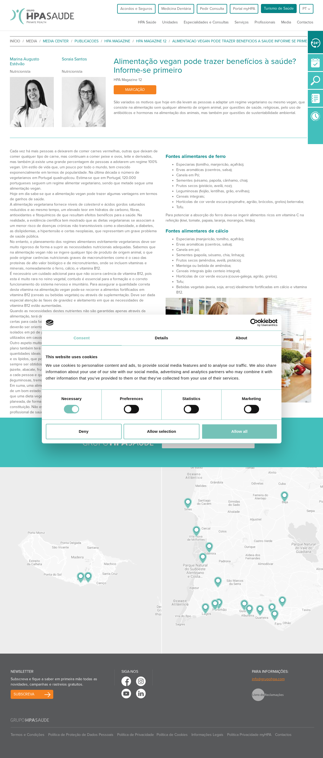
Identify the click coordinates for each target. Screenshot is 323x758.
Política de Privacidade (135, 734)
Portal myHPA (244, 8)
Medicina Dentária (176, 8)
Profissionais (265, 22)
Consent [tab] (81, 338)
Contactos (305, 22)
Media (286, 22)
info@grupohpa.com (268, 679)
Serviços (242, 22)
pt (306, 8)
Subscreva (24, 694)
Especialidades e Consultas (206, 22)
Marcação (135, 89)
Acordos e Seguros (136, 8)
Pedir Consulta (212, 8)
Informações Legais (207, 734)
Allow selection (161, 431)
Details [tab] (161, 338)
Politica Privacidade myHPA (249, 734)
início (15, 41)
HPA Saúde (147, 22)
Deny (84, 431)
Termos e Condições (27, 734)
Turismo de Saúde (279, 8)
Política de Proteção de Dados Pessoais (80, 734)
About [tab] (241, 338)
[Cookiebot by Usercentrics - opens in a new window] (254, 323)
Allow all (239, 431)
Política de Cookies (172, 734)
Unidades (170, 22)
